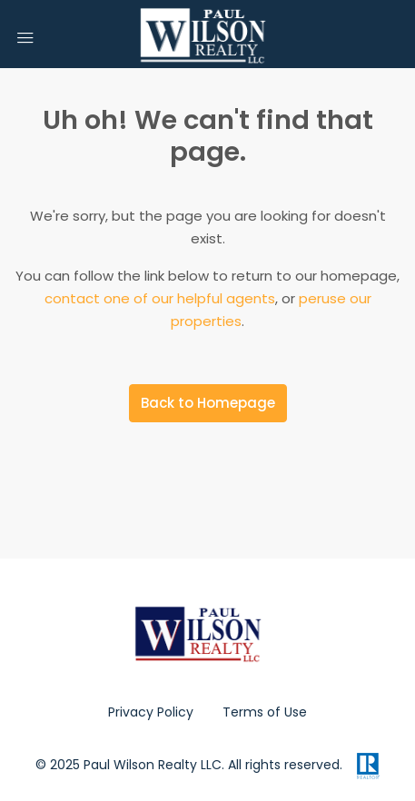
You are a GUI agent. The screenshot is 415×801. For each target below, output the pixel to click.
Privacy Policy (150, 712)
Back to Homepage (208, 402)
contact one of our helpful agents (159, 298)
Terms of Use (264, 712)
